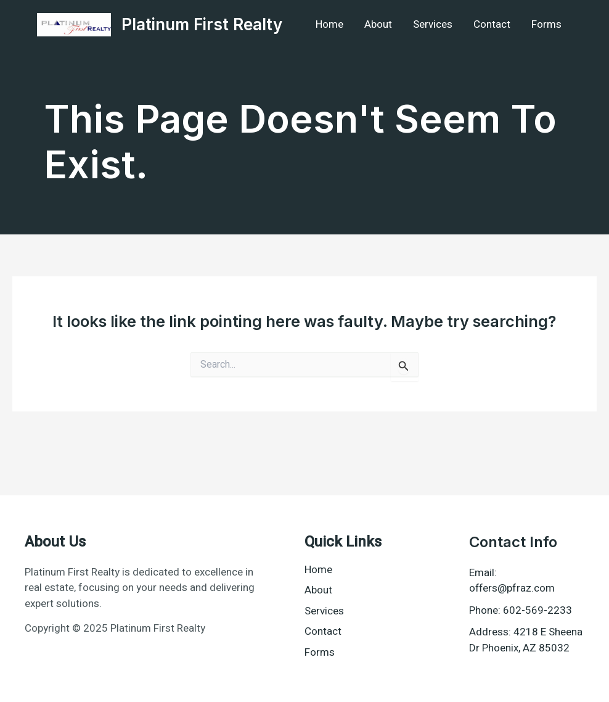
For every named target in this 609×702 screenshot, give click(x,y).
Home (329, 24)
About (378, 24)
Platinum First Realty (201, 24)
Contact (491, 24)
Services (432, 24)
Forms (546, 24)
